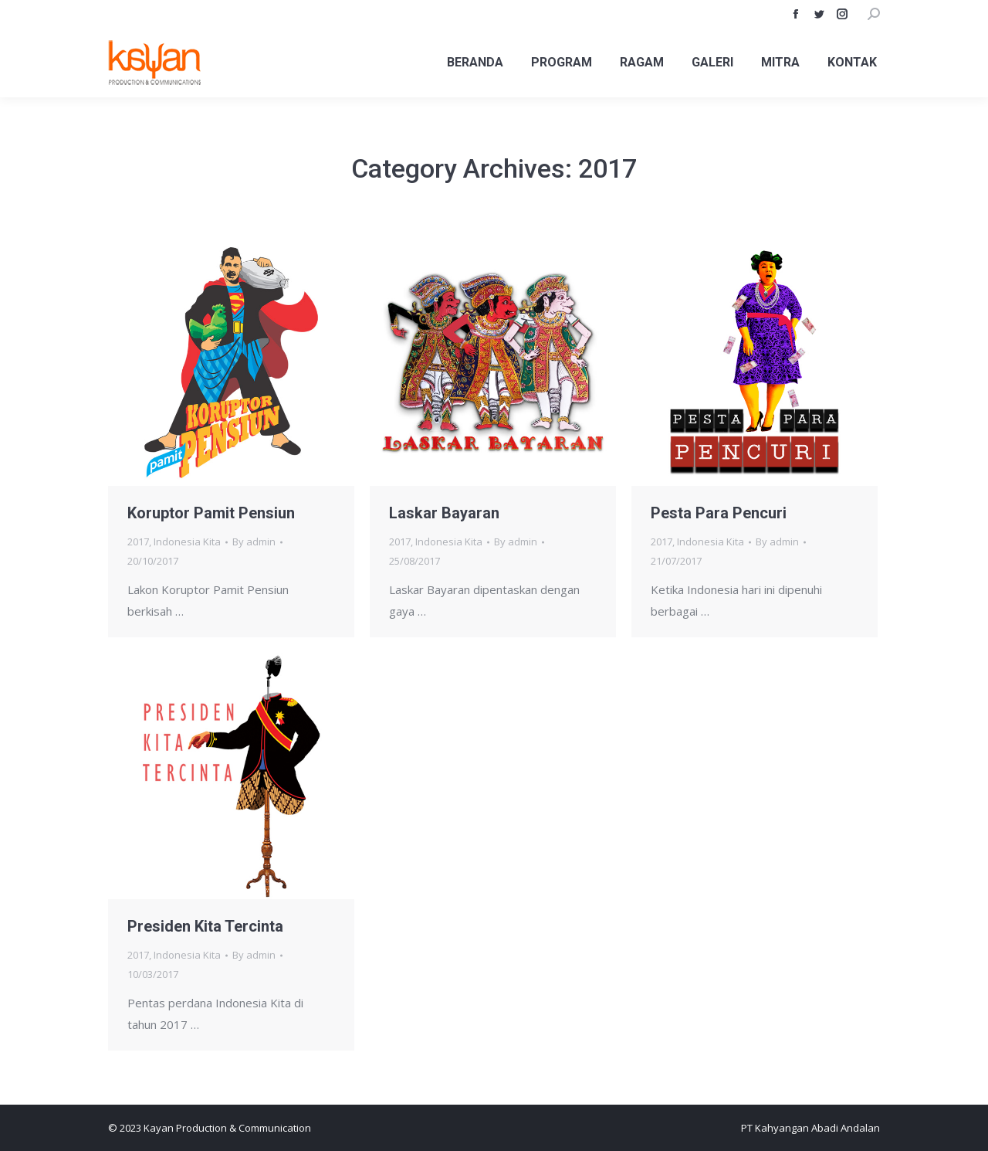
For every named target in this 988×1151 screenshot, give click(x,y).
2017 (138, 541)
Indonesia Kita (187, 541)
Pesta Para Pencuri (719, 513)
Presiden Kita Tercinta (205, 926)
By (254, 541)
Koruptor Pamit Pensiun (211, 513)
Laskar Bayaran (444, 513)
